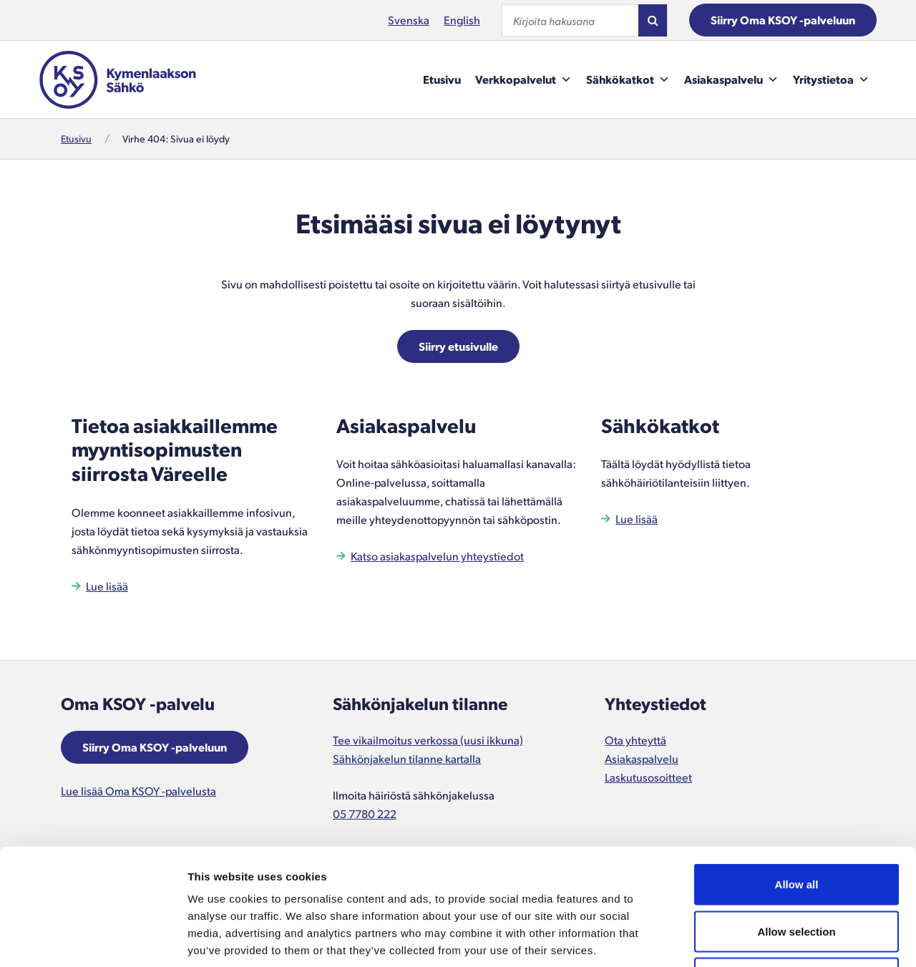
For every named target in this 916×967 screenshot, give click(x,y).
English (462, 19)
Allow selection (796, 826)
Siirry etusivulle (458, 346)
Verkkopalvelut (523, 79)
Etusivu (442, 79)
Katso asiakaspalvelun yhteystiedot (437, 555)
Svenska (408, 19)
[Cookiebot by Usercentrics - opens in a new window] (92, 939)
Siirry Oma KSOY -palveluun (783, 19)
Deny (797, 873)
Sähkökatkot (628, 79)
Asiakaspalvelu (731, 79)
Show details (751, 939)
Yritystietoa (831, 79)
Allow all (797, 779)
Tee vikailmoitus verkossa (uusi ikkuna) (428, 739)
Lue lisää (107, 585)
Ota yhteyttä (635, 739)
